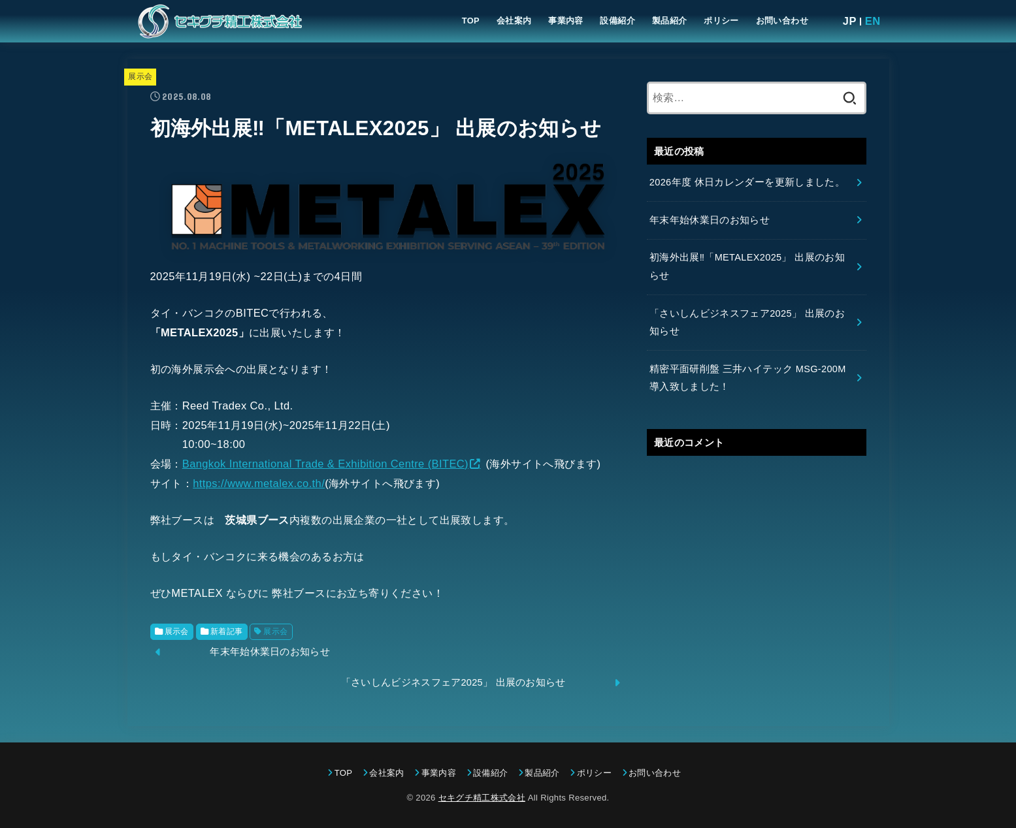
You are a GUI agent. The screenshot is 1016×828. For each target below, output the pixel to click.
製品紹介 (669, 20)
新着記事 (226, 631)
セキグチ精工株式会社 (481, 798)
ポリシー (721, 20)
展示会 (140, 76)
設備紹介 (617, 20)
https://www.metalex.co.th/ (259, 483)
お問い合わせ (782, 20)
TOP (471, 20)
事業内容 (565, 20)
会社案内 (514, 20)
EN (873, 21)
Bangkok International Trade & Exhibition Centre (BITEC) (325, 464)
